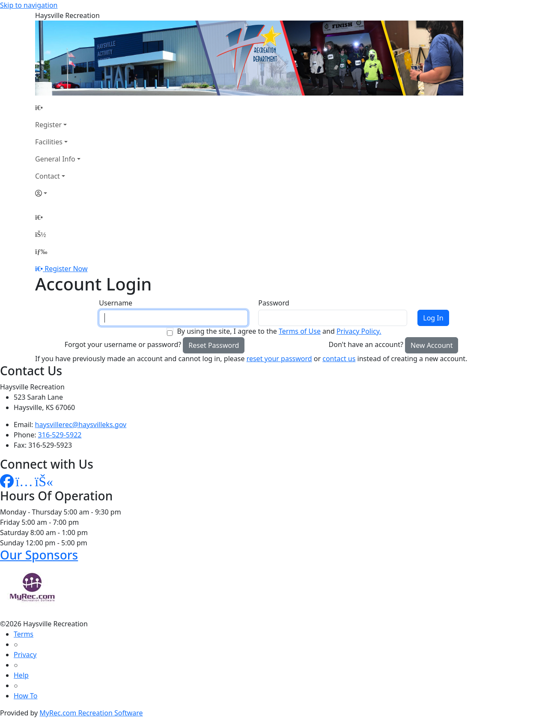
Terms (23, 634)
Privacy (25, 654)
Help (21, 675)
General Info (55, 159)
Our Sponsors (39, 555)
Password (273, 303)
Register (48, 124)
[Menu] (41, 251)
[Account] (57, 193)
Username (115, 303)
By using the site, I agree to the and (279, 331)
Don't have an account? (366, 344)
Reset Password (213, 345)
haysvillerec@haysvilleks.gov (81, 424)
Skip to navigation (28, 5)
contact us (338, 358)
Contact (47, 176)
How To (25, 695)
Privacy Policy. (359, 331)
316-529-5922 (60, 435)
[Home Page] (57, 107)
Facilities (49, 142)
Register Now (66, 268)
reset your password (279, 358)
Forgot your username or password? (123, 344)
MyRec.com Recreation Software (91, 713)
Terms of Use (300, 331)
